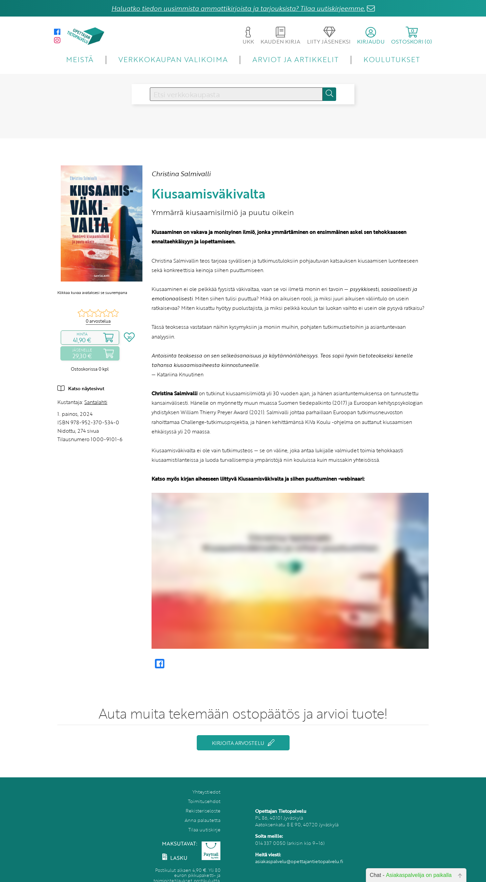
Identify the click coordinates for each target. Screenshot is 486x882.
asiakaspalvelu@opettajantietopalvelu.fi (299, 861)
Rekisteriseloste (203, 810)
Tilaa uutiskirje (204, 829)
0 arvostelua (98, 321)
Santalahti (95, 402)
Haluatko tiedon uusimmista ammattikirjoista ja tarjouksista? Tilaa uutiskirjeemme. (238, 8)
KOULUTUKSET (391, 59)
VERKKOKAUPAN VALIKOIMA (173, 59)
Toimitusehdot (204, 801)
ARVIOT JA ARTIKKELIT (295, 59)
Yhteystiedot (206, 791)
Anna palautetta (202, 820)
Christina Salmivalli (181, 174)
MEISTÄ (79, 59)
